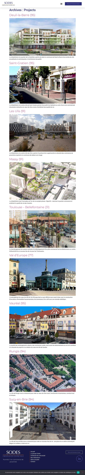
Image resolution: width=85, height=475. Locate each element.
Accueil (33, 451)
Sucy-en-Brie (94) (21, 399)
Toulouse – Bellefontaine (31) (29, 207)
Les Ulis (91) (17, 111)
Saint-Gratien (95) (21, 63)
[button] (61, 3)
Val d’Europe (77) (21, 255)
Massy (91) (16, 159)
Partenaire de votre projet (38, 455)
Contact (33, 461)
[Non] (82, 472)
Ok (78, 472)
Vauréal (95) (17, 303)
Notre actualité (35, 459)
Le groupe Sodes (35, 453)
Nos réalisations (35, 457)
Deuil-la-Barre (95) (22, 15)
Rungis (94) (17, 351)
